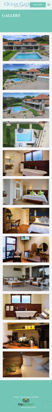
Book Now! (37, 5)
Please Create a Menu (28, 407)
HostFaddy (35, 397)
